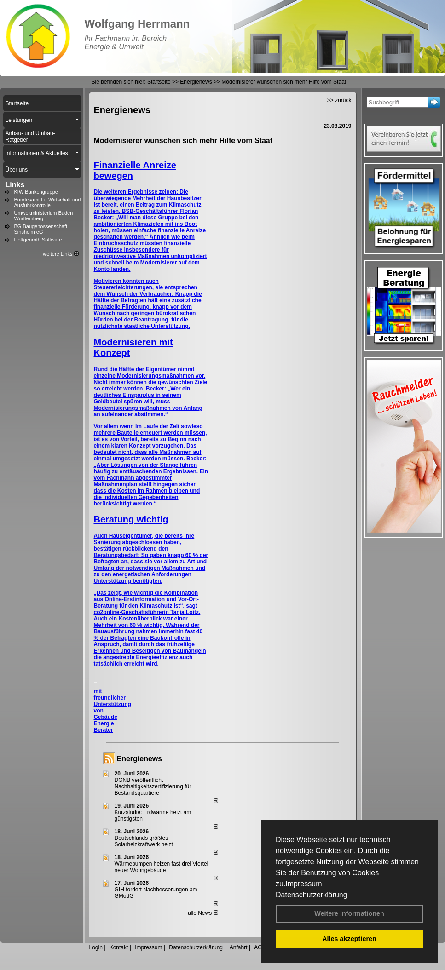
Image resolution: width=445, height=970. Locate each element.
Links (15, 185)
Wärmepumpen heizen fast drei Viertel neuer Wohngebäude (161, 867)
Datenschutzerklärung (311, 895)
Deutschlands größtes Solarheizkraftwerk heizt (144, 841)
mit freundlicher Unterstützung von (112, 701)
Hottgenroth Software (38, 239)
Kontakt (119, 947)
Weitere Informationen (349, 913)
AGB (260, 947)
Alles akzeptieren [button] (349, 938)
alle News (203, 913)
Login (96, 947)
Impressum (303, 884)
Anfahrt (239, 947)
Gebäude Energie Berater (105, 723)
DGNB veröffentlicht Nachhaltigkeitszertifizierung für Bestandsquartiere (153, 786)
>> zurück (339, 100)
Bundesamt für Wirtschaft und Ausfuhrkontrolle (47, 202)
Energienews (139, 759)
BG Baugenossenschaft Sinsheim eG (41, 229)
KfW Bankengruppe (36, 192)
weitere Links (60, 254)
